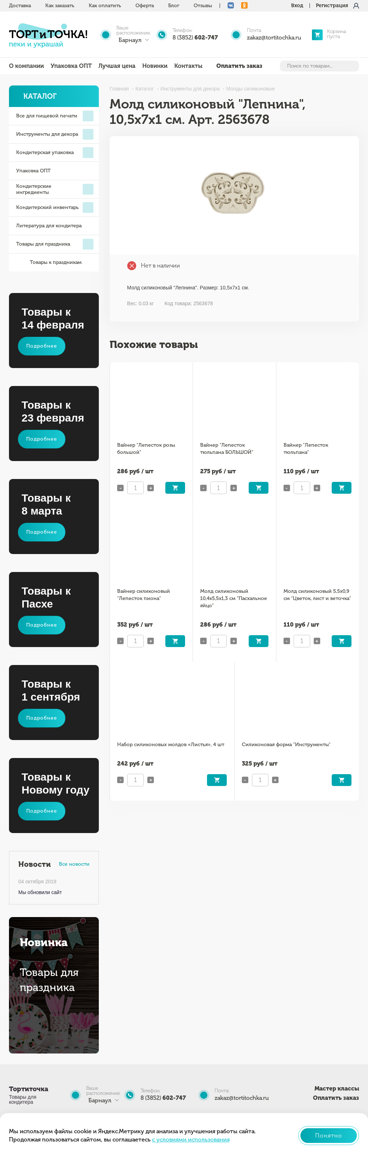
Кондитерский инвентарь (54, 207)
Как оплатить (105, 6)
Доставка (20, 6)
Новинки (154, 66)
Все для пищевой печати (54, 116)
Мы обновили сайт (40, 892)
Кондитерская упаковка (54, 152)
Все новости (74, 864)
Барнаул (130, 40)
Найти (352, 66)
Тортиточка (28, 1089)
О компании (26, 66)
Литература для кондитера (49, 226)
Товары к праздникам (49, 262)
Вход (297, 6)
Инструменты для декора (54, 134)
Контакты (188, 66)
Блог (173, 6)
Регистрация (332, 6)
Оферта (144, 6)
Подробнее (41, 346)
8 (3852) (195, 37)
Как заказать (59, 6)
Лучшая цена (116, 66)
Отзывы (203, 6)
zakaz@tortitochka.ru (274, 37)
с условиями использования (191, 1139)
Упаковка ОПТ (71, 66)
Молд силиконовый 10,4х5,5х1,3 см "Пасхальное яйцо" (233, 598)
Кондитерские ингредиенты (54, 189)
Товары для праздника (54, 244)
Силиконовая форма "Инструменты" (286, 744)
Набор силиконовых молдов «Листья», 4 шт (170, 744)
